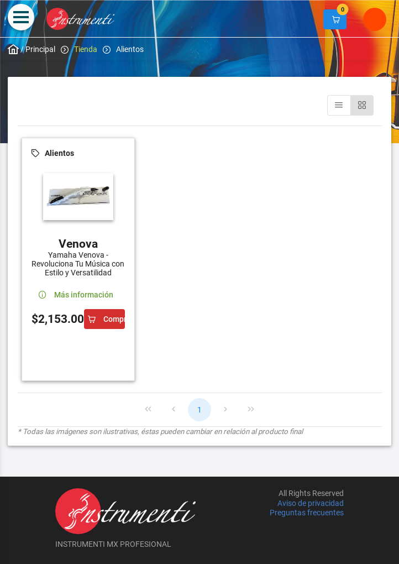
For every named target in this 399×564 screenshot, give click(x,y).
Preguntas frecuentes (307, 512)
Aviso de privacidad (310, 503)
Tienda (85, 49)
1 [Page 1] (199, 409)
